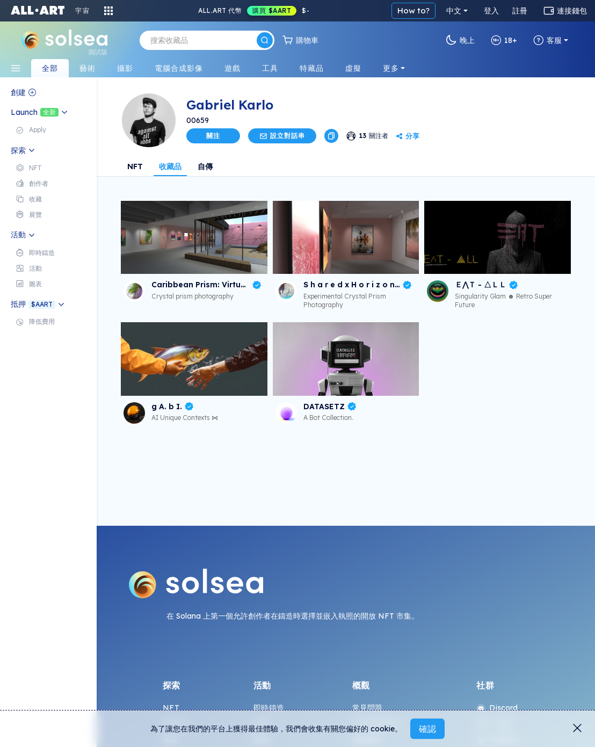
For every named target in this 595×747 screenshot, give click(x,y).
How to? (413, 10)
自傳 (205, 166)
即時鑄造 (268, 708)
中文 (453, 11)
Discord (497, 707)
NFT (135, 166)
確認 (427, 728)
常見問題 (367, 708)
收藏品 (170, 166)
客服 (547, 40)
